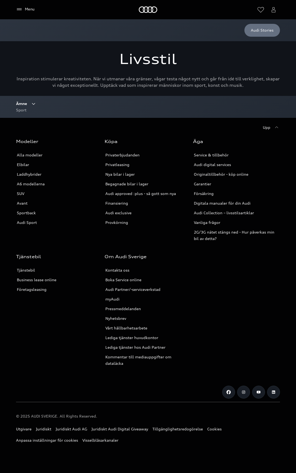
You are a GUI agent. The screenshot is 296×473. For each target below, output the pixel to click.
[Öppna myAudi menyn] (273, 9)
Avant (22, 203)
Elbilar (23, 164)
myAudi (112, 299)
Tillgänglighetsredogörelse (177, 429)
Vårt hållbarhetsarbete (126, 328)
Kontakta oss (117, 270)
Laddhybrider (29, 174)
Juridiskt (43, 429)
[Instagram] (243, 392)
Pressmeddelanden (123, 308)
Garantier (202, 184)
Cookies (214, 429)
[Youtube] (258, 392)
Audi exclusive (118, 213)
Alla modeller (30, 155)
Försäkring (204, 193)
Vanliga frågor (207, 222)
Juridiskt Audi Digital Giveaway (119, 429)
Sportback (26, 213)
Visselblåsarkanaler (100, 440)
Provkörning (116, 222)
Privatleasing (117, 164)
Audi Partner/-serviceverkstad (132, 289)
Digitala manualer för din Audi (222, 203)
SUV (20, 193)
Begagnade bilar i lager (126, 184)
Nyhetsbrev (115, 318)
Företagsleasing (32, 289)
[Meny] (148, 9)
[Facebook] (228, 392)
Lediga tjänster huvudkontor (131, 337)
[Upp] (271, 127)
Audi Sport (27, 222)
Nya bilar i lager (120, 174)
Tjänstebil (26, 270)
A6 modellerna (31, 184)
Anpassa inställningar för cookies (47, 440)
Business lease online (36, 279)
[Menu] (25, 9)
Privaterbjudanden (122, 155)
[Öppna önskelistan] (260, 9)
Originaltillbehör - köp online (221, 174)
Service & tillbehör (211, 155)
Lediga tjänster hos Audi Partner (135, 347)
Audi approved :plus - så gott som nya (140, 193)
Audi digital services (212, 164)
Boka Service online (123, 279)
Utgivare (24, 429)
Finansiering (116, 203)
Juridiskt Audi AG (71, 429)
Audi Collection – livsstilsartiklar (224, 213)
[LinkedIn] (273, 392)
